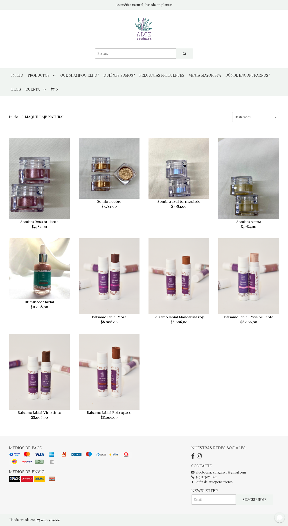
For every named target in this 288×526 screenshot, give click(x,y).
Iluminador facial (39, 302)
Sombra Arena (248, 222)
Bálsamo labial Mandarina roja (179, 317)
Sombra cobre (109, 201)
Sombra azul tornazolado (179, 201)
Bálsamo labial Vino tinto (39, 413)
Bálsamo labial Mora (109, 317)
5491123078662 (204, 477)
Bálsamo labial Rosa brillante (248, 317)
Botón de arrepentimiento (212, 482)
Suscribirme (255, 499)
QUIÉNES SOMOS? (119, 75)
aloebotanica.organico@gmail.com (218, 472)
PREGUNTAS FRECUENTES (161, 75)
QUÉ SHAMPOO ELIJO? (79, 75)
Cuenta (35, 89)
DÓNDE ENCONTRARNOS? (247, 75)
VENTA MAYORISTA (205, 75)
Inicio (17, 75)
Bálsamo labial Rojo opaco (109, 413)
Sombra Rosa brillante (39, 222)
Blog (16, 89)
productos (42, 75)
